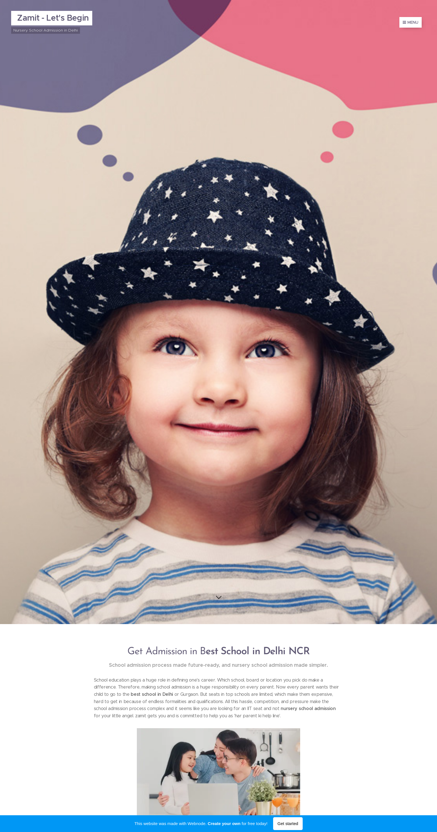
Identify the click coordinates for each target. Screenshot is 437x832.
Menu (410, 22)
